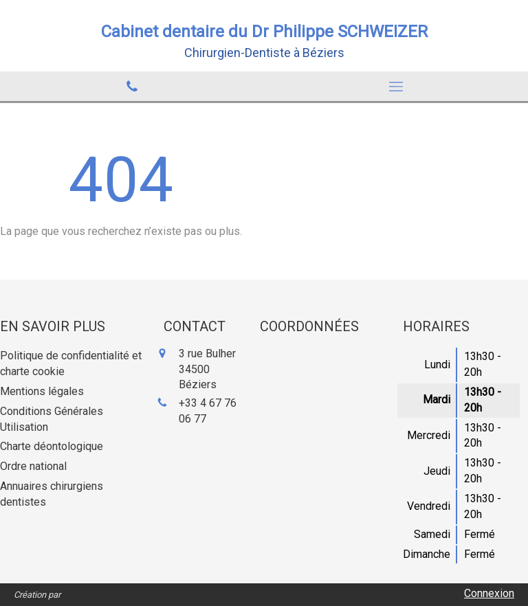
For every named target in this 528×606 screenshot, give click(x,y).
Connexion (489, 593)
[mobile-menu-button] (396, 86)
